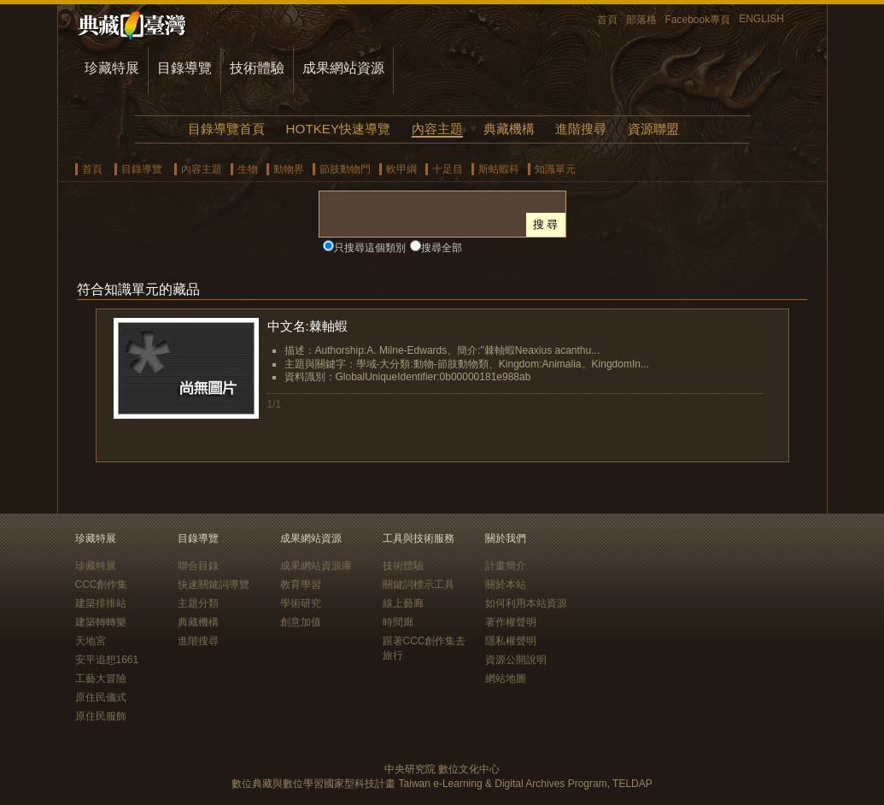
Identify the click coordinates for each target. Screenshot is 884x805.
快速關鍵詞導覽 (213, 585)
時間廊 (398, 622)
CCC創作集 (101, 585)
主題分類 (198, 603)
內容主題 (437, 128)
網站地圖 (505, 679)
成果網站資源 (343, 68)
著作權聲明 (510, 622)
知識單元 (555, 169)
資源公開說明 (516, 660)
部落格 (641, 20)
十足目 (447, 169)
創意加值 (300, 622)
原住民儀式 (100, 697)
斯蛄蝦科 (498, 169)
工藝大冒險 (100, 679)
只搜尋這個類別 (370, 248)
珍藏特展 (112, 68)
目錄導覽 (184, 68)
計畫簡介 (505, 566)
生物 (247, 169)
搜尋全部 (441, 248)
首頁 (607, 20)
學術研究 (300, 603)
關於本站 (505, 585)
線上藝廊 (403, 603)
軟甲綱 (401, 169)
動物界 (288, 169)
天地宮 (90, 641)
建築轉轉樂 (100, 622)
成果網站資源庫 (316, 566)
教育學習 (300, 585)
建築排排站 (100, 603)
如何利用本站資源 (526, 603)
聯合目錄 (198, 566)
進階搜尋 (580, 128)
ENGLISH (761, 19)
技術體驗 (257, 68)
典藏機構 (509, 128)
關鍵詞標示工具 (418, 585)
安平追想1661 (107, 660)
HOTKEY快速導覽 (338, 128)
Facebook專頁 (698, 20)
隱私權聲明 (510, 641)
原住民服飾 (100, 716)
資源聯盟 (653, 128)
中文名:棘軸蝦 (307, 326)
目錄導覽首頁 (226, 128)
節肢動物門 (345, 169)
